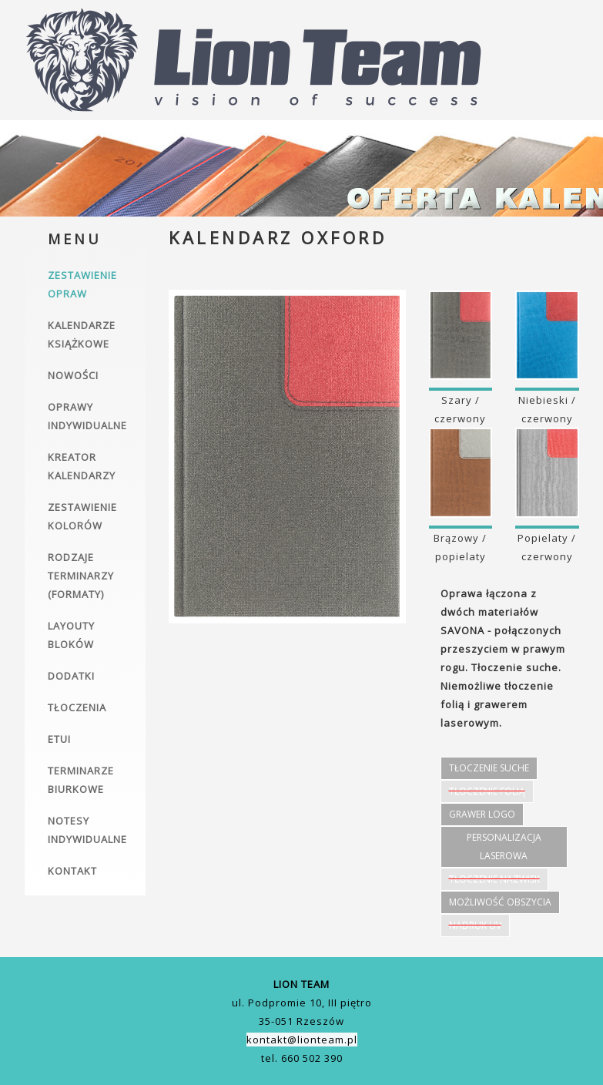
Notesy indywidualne (87, 830)
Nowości (73, 375)
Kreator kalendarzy (82, 466)
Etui (59, 739)
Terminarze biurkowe (81, 780)
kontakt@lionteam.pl (301, 1039)
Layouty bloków (71, 635)
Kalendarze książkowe (82, 334)
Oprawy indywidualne (87, 416)
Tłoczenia (77, 707)
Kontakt (72, 871)
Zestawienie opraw (82, 284)
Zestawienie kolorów (82, 516)
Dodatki (71, 676)
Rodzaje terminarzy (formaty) (81, 575)
